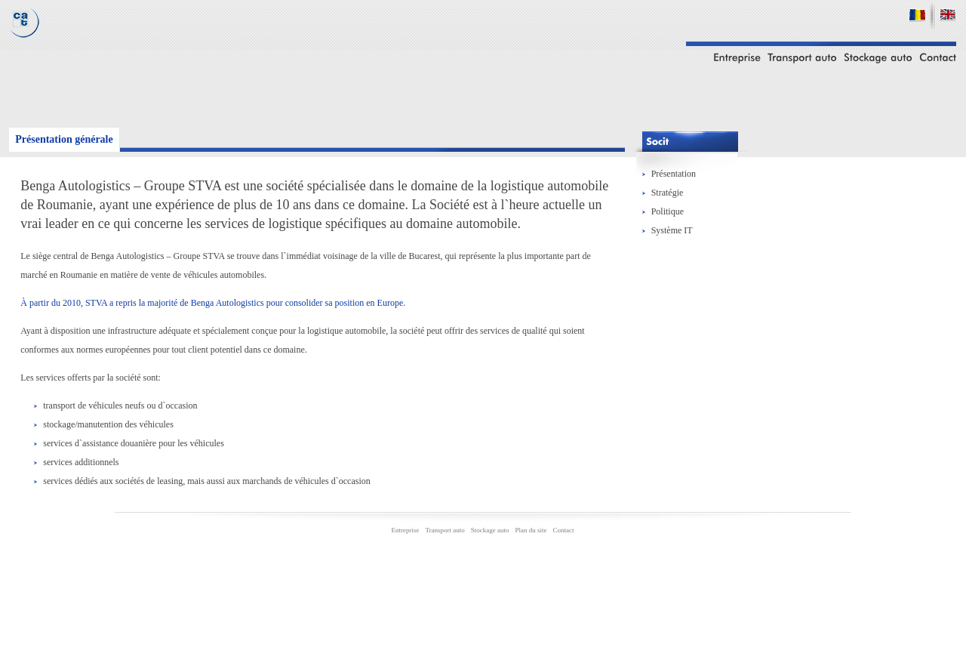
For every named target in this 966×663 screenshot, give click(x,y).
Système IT (672, 230)
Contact (563, 530)
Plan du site (531, 530)
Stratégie (667, 192)
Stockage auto (490, 530)
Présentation (673, 173)
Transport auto (444, 530)
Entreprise (405, 530)
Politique (667, 211)
